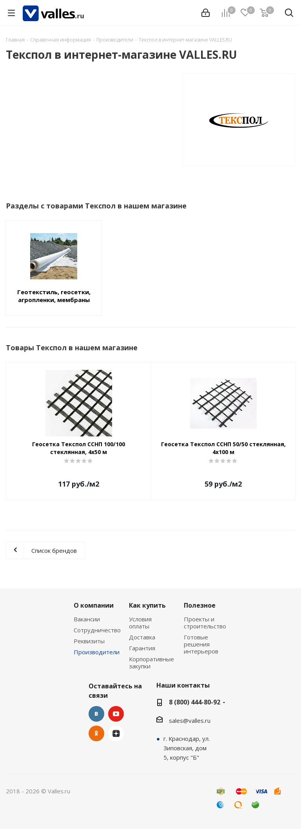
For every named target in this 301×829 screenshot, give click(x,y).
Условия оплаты (140, 622)
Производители (97, 652)
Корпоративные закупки (151, 662)
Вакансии (87, 619)
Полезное (200, 605)
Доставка (142, 637)
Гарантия (142, 648)
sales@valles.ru (189, 720)
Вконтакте (96, 714)
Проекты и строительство (205, 622)
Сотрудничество (97, 630)
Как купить (147, 605)
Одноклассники (96, 733)
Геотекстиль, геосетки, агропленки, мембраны (54, 296)
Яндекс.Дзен (116, 733)
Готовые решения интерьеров (201, 644)
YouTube (116, 714)
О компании (94, 605)
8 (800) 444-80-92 (194, 702)
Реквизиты (89, 641)
